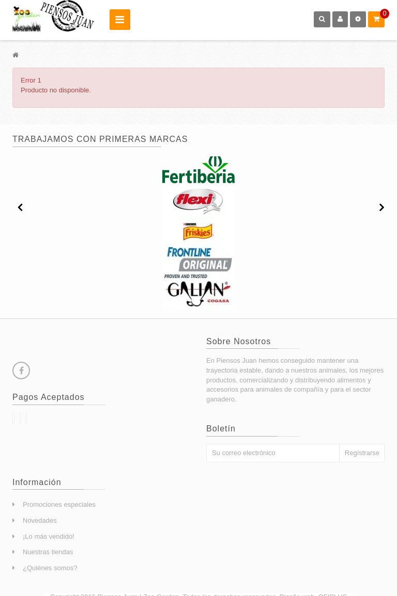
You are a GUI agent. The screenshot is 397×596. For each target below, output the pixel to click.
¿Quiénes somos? (50, 568)
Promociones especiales (59, 504)
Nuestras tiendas (48, 552)
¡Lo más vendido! (48, 536)
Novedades (40, 520)
